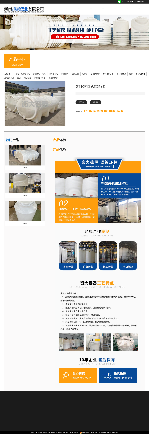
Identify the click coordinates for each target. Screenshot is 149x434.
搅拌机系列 (53, 74)
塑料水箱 (75, 74)
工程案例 (90, 8)
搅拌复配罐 (95, 74)
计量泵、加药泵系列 (22, 74)
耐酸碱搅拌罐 (39, 78)
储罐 (131, 74)
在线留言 (127, 8)
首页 (54, 8)
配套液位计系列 (39, 74)
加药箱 (84, 74)
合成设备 (7, 74)
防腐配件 (64, 74)
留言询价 (82, 102)
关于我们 (66, 8)
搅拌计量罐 (121, 74)
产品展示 (78, 8)
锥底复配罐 (53, 78)
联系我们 (139, 8)
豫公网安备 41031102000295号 (91, 432)
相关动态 (115, 8)
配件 (19, 78)
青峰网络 (116, 432)
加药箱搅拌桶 (8, 78)
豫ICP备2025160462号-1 (70, 432)
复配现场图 (140, 74)
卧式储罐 (27, 78)
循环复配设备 (108, 74)
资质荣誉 (103, 8)
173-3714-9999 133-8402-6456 (103, 111)
